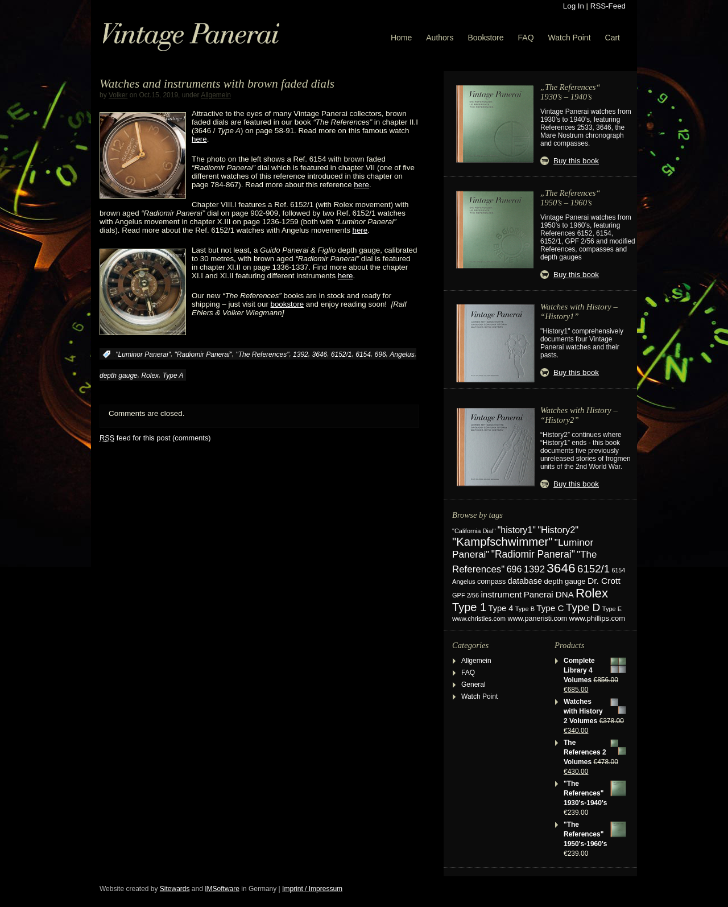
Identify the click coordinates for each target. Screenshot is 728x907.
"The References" (262, 354)
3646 (319, 354)
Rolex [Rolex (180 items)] (592, 593)
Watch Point (569, 37)
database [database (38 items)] (525, 581)
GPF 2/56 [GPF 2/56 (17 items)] (465, 595)
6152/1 (341, 354)
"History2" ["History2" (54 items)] (557, 530)
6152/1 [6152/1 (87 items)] (593, 569)
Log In (573, 6)
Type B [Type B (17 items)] (525, 608)
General (473, 685)
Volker (118, 95)
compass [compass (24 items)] (491, 582)
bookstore (287, 304)
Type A (173, 376)
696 (380, 354)
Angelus (402, 354)
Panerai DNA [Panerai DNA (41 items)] (549, 594)
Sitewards (175, 889)
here (199, 139)
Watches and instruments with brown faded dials (217, 83)
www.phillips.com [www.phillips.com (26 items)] (597, 618)
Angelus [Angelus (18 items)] (463, 581)
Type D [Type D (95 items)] (583, 607)
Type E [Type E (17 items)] (612, 608)
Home (401, 37)
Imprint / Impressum (312, 889)
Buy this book (576, 160)
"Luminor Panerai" (143, 354)
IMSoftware (222, 889)
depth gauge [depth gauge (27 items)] (565, 581)
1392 (300, 354)
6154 (363, 354)
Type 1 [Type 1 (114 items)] (469, 607)
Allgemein (216, 95)
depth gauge (119, 376)
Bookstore (486, 37)
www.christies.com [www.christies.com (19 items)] (479, 618)
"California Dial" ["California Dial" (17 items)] (473, 530)
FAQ (526, 37)
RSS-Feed (608, 6)
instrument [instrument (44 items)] (501, 594)
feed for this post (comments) (155, 438)
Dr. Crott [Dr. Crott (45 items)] (604, 581)
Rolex (150, 376)
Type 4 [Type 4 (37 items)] (501, 608)
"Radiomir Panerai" (203, 354)
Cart (612, 37)
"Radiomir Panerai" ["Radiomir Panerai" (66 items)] (533, 554)
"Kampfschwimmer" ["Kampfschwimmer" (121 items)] (502, 541)
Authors (439, 37)
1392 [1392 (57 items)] (534, 569)
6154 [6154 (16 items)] (619, 570)
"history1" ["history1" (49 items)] (517, 530)
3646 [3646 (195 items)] (561, 567)
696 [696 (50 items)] (514, 569)
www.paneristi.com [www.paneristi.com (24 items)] (537, 618)
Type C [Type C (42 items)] (550, 608)
